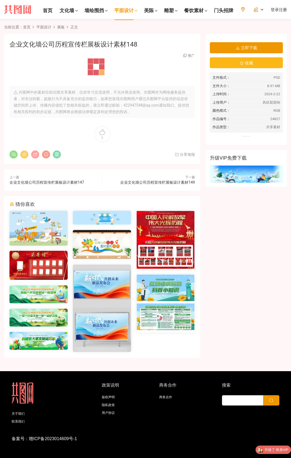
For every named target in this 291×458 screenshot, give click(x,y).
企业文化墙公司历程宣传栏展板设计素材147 (46, 182)
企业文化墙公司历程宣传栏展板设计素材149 (157, 182)
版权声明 (108, 397)
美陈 (149, 10)
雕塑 (169, 10)
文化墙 (67, 10)
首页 (48, 10)
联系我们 (18, 421)
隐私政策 (108, 405)
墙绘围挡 (94, 10)
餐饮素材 (194, 10)
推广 (191, 56)
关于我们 (18, 414)
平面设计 (124, 10)
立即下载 (246, 47)
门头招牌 (223, 10)
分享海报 (185, 154)
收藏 (246, 63)
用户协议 (108, 413)
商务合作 (165, 397)
